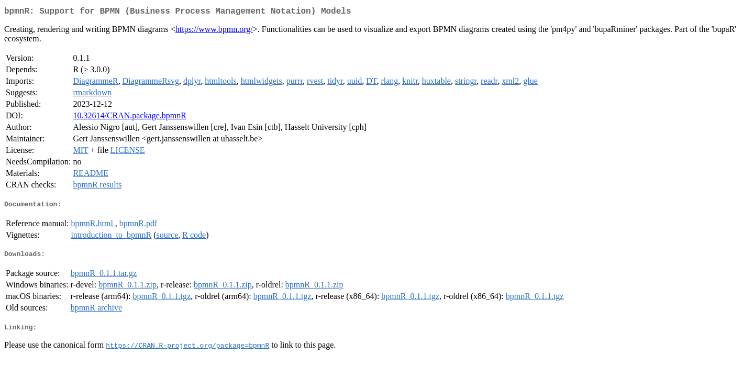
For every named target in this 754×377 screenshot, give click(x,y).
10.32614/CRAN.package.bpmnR (129, 117)
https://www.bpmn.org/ (214, 31)
